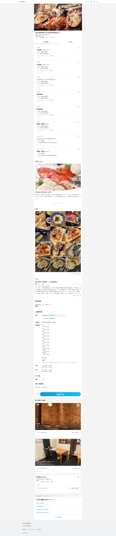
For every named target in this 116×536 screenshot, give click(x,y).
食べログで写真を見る (75, 273)
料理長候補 (40, 94)
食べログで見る (76, 295)
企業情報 (39, 529)
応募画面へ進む (60, 394)
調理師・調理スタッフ (43, 124)
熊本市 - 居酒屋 (40, 503)
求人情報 (46, 42)
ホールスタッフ (44, 432)
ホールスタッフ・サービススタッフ (46, 79)
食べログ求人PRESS (26, 523)
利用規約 (24, 529)
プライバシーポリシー (31, 529)
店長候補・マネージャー (43, 49)
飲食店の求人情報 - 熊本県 (42, 512)
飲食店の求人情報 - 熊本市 (42, 509)
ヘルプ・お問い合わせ (26, 525)
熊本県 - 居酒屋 (40, 506)
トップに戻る (58, 517)
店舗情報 (70, 42)
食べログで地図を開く (50, 318)
